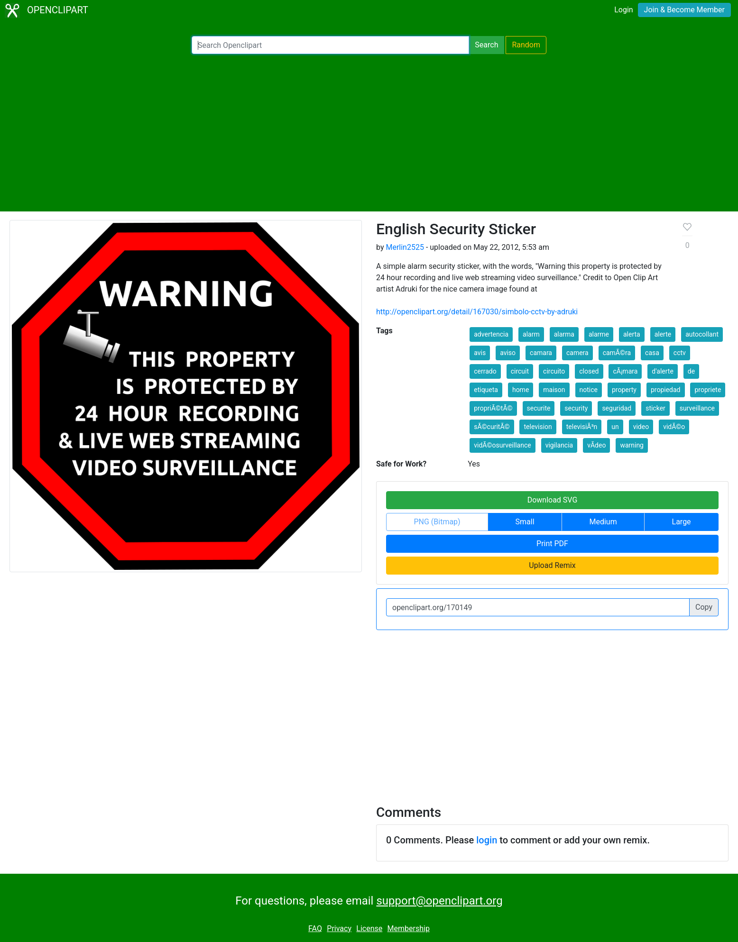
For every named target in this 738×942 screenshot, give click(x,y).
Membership (408, 928)
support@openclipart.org (439, 900)
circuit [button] (520, 371)
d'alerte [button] (662, 371)
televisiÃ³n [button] (582, 426)
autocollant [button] (702, 334)
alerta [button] (631, 334)
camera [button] (577, 353)
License (369, 928)
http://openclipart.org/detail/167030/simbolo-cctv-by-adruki (477, 311)
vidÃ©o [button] (674, 426)
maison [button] (554, 389)
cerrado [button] (485, 371)
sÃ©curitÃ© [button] (491, 426)
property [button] (624, 389)
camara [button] (541, 353)
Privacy (339, 928)
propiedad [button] (666, 389)
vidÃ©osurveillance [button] (502, 445)
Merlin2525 (405, 247)
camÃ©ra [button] (617, 353)
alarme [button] (599, 334)
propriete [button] (707, 389)
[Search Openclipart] (330, 45)
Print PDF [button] (552, 543)
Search (486, 44)
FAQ (315, 928)
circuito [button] (554, 371)
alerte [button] (663, 334)
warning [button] (632, 445)
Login (623, 9)
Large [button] (681, 521)
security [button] (576, 408)
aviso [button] (508, 353)
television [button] (538, 426)
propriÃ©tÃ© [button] (493, 408)
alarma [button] (564, 334)
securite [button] (539, 408)
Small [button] (525, 521)
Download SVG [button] (552, 499)
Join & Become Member (684, 9)
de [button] (691, 371)
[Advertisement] (369, 132)
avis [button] (480, 353)
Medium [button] (603, 521)
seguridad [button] (616, 408)
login (486, 840)
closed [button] (589, 371)
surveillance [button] (697, 408)
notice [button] (589, 389)
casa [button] (652, 353)
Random (526, 44)
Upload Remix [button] (552, 565)
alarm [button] (531, 334)
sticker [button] (655, 408)
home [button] (520, 389)
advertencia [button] (491, 334)
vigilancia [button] (559, 445)
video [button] (641, 426)
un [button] (614, 426)
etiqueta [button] (486, 389)
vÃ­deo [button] (596, 445)
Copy (703, 607)
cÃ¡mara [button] (625, 371)
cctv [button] (679, 353)
